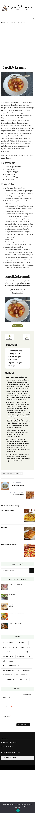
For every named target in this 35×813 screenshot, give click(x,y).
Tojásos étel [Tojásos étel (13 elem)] (22, 675)
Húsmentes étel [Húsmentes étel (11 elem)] (24, 656)
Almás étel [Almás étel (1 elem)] (22, 643)
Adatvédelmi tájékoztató (8, 742)
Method (27, 337)
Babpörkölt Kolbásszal (9, 545)
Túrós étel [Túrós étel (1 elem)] (23, 679)
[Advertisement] (16, 41)
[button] (28, 351)
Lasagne (4, 527)
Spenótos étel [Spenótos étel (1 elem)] (24, 670)
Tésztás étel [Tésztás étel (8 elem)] (9, 679)
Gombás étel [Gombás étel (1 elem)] (8, 652)
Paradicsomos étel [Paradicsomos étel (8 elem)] (11, 665)
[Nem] (33, 807)
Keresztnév (7, 697)
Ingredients (9, 337)
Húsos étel (18, 473)
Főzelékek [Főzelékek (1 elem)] (25, 647)
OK (18, 810)
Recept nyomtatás (17, 289)
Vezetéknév (7, 707)
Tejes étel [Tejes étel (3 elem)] (7, 675)
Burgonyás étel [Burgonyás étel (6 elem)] (10, 647)
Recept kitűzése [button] (17, 293)
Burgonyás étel (7, 473)
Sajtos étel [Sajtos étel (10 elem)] (8, 670)
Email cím (7, 716)
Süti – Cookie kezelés (7, 746)
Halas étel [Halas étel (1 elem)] (23, 652)
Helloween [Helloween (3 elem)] (8, 656)
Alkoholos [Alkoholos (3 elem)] (8, 643)
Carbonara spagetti (7, 510)
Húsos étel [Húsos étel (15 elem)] (8, 661)
